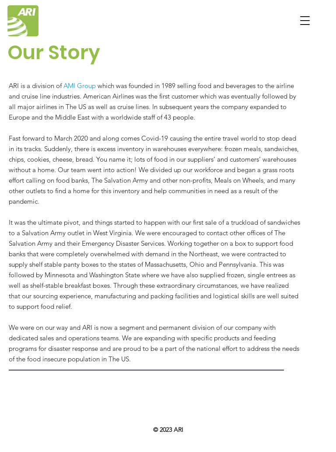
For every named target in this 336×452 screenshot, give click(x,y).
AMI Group (79, 85)
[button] (304, 20)
